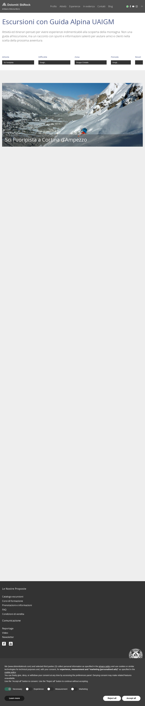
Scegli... (43, 63)
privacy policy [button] (105, 666)
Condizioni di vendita (13, 614)
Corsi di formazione (12, 601)
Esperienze (74, 6)
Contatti (101, 6)
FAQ (4, 609)
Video (5, 632)
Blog (110, 6)
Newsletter (8, 637)
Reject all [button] (112, 698)
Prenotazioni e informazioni (17, 605)
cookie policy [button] (10, 672)
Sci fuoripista (8, 63)
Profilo (53, 6)
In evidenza (89, 6)
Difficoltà (42, 56)
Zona (77, 56)
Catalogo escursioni (12, 596)
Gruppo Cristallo (82, 63)
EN (142, 6)
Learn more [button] (14, 698)
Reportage (7, 628)
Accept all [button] (131, 698)
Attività (63, 6)
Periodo (115, 56)
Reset (138, 56)
